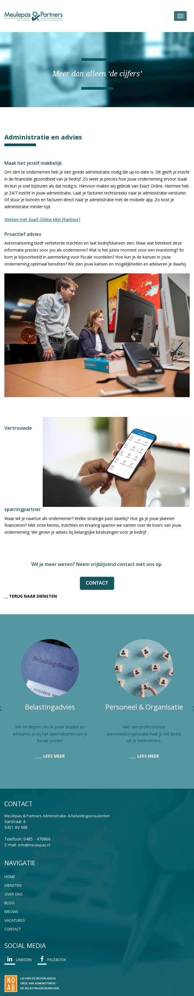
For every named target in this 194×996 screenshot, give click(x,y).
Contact (12, 929)
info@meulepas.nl (34, 845)
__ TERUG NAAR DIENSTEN (30, 596)
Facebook (51, 960)
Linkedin (18, 960)
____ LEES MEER (50, 756)
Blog (9, 902)
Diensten (12, 885)
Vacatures (14, 920)
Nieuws (11, 911)
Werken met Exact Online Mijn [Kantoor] (42, 219)
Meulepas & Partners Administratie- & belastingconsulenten (57, 815)
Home (9, 876)
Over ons (13, 894)
